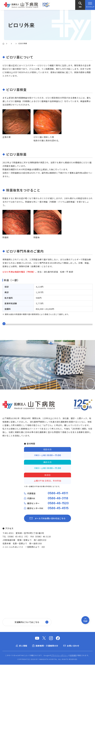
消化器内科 (33, 43)
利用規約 (73, 725)
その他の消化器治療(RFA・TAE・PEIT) (21, 356)
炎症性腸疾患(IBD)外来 (13, 385)
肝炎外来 (6, 374)
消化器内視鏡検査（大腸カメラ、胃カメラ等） (24, 333)
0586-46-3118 (58, 567)
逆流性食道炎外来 (10, 368)
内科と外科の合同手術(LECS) (16, 391)
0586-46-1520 (58, 572)
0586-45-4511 (58, 562)
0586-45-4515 (58, 577)
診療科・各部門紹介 (16, 43)
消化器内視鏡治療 (10, 344)
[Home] (3, 43)
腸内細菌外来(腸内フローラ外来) (18, 379)
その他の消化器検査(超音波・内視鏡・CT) (22, 350)
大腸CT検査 (8, 338)
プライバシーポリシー (59, 725)
